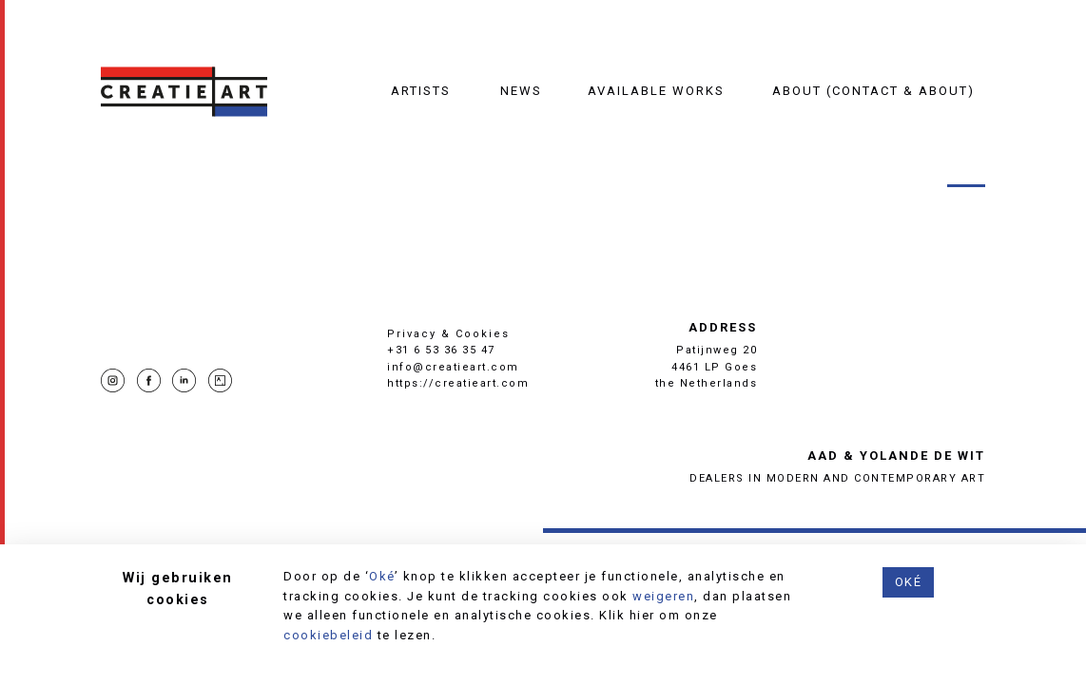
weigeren (663, 596)
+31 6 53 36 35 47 (441, 350)
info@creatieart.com (453, 367)
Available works (656, 91)
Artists (421, 91)
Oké (382, 576)
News (521, 91)
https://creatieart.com (458, 383)
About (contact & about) (873, 91)
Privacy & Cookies (448, 334)
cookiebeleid (328, 635)
